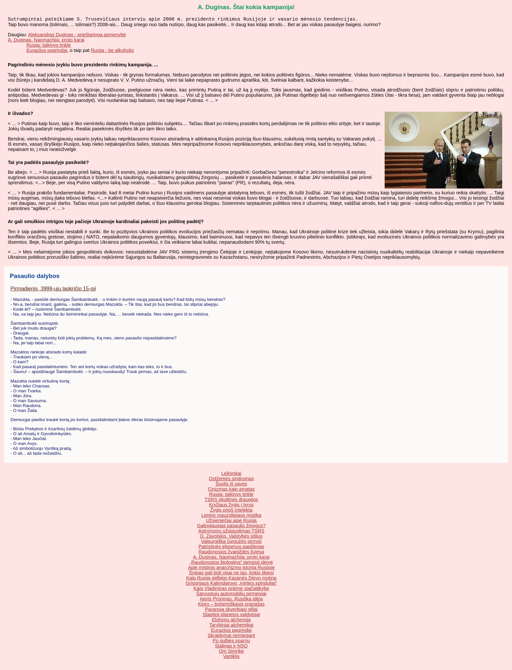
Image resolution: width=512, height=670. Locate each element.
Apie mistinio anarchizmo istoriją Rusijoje (231, 568)
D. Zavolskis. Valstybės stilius (231, 537)
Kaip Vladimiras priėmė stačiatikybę (231, 589)
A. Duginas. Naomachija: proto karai (46, 41)
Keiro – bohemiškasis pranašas (231, 605)
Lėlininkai (231, 474)
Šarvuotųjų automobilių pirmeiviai (231, 594)
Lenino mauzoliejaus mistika (231, 516)
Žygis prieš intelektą (231, 511)
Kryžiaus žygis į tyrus (231, 506)
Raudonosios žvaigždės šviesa (231, 553)
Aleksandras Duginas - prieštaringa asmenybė (77, 36)
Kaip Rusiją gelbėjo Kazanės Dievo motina (231, 579)
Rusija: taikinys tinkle (48, 46)
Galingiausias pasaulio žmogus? (231, 527)
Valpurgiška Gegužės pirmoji (231, 542)
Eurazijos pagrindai (46, 51)
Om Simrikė (231, 652)
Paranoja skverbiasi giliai (231, 610)
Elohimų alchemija (231, 621)
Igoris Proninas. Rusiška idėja (231, 600)
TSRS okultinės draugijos (231, 500)
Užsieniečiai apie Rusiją (231, 521)
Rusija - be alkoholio (112, 51)
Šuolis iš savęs (231, 485)
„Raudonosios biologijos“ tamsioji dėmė (231, 563)
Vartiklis (231, 657)
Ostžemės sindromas (231, 479)
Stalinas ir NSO (231, 647)
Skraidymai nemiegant (231, 636)
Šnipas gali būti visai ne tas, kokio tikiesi (231, 574)
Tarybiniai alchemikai (231, 626)
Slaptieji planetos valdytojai (231, 615)
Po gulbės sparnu (231, 642)
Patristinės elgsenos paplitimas (231, 547)
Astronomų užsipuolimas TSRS (231, 532)
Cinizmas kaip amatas (231, 490)
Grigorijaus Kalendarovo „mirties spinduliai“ (231, 584)
